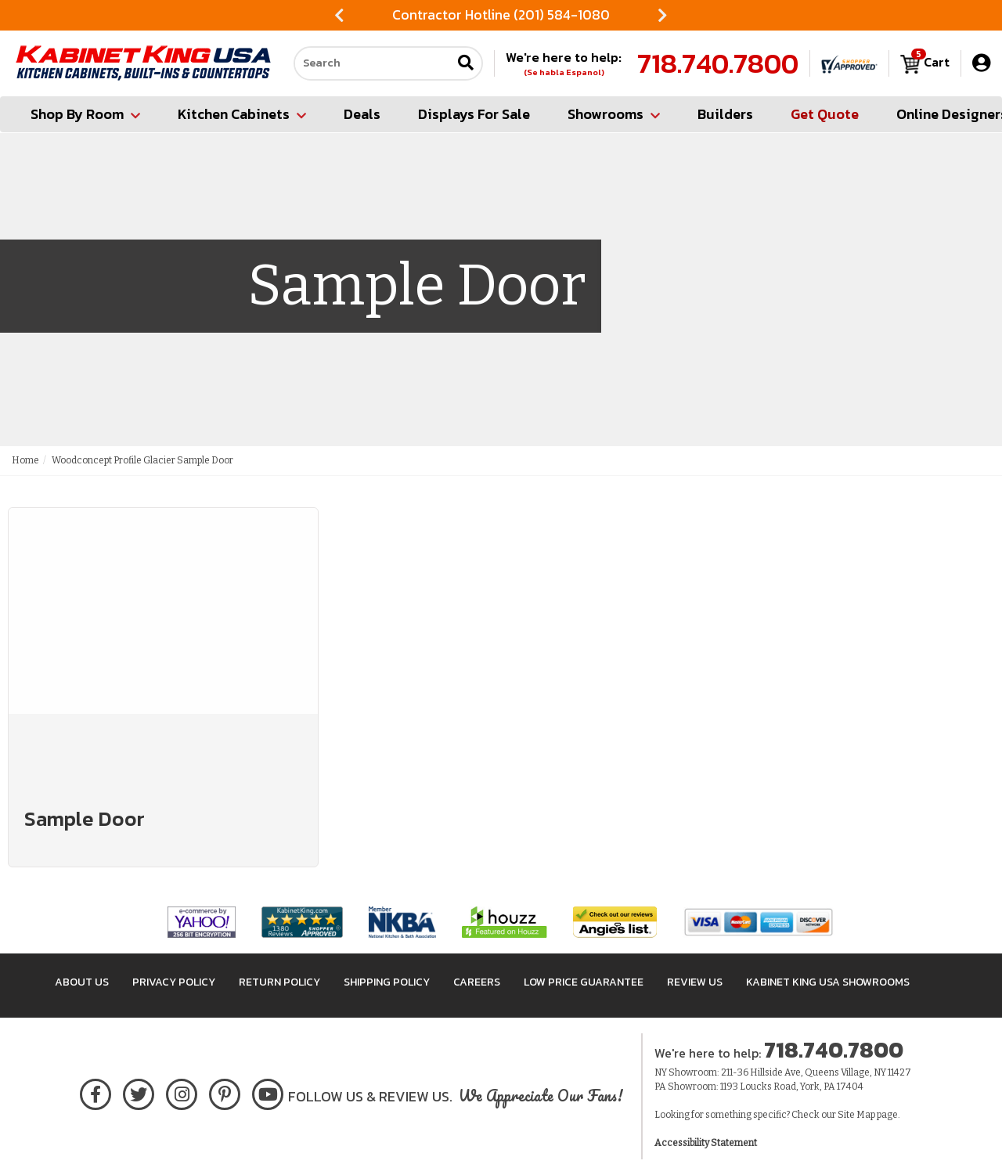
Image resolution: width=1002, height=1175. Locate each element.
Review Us (695, 982)
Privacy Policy (173, 982)
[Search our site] (372, 63)
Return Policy (279, 982)
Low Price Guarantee (583, 982)
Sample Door (84, 818)
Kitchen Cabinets (242, 113)
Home (25, 460)
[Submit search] (465, 64)
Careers (476, 982)
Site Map (856, 1114)
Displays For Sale (474, 113)
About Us (82, 982)
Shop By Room (85, 113)
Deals (362, 113)
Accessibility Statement (705, 1142)
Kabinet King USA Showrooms (828, 982)
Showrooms (614, 113)
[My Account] (981, 63)
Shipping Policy (387, 982)
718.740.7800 (717, 63)
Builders (725, 113)
